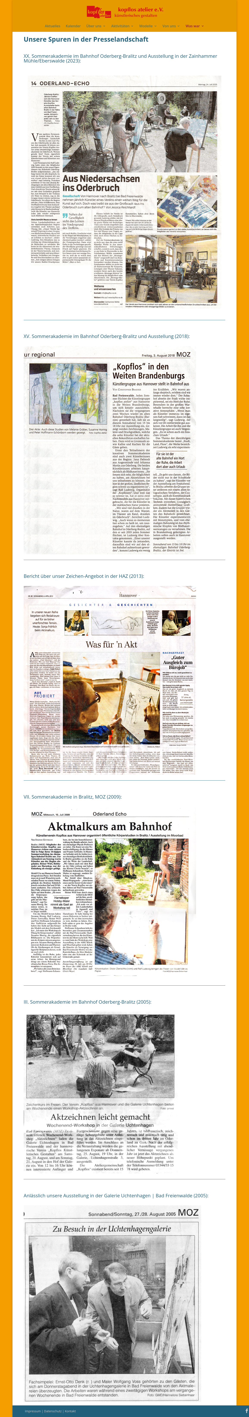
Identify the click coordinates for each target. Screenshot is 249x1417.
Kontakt (70, 1411)
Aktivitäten (120, 26)
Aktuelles (52, 26)
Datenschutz (53, 1411)
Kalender (73, 26)
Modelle (146, 26)
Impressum (33, 1411)
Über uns (93, 26)
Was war (193, 26)
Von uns (169, 26)
